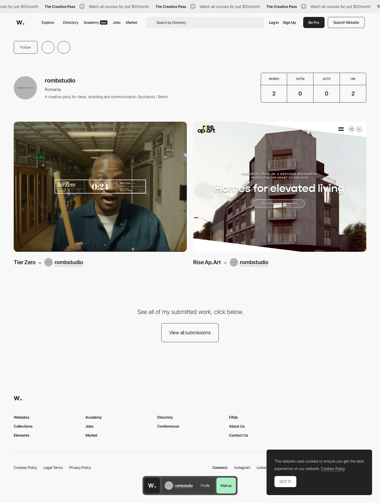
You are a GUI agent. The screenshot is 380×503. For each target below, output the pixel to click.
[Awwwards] (20, 22)
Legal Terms (53, 467)
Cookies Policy (25, 467)
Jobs (117, 22)
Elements (21, 435)
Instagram (242, 467)
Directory (70, 22)
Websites (21, 417)
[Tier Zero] (100, 187)
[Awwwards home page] (152, 485)
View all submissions (190, 332)
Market (131, 22)
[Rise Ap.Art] (279, 187)
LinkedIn (263, 467)
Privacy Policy (80, 467)
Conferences (168, 426)
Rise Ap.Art (207, 262)
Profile (205, 485)
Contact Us (238, 435)
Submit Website (346, 22)
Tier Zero (25, 262)
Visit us (226, 485)
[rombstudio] (63, 262)
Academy (95, 22)
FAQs (233, 417)
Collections (23, 426)
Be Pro (313, 22)
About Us (237, 426)
